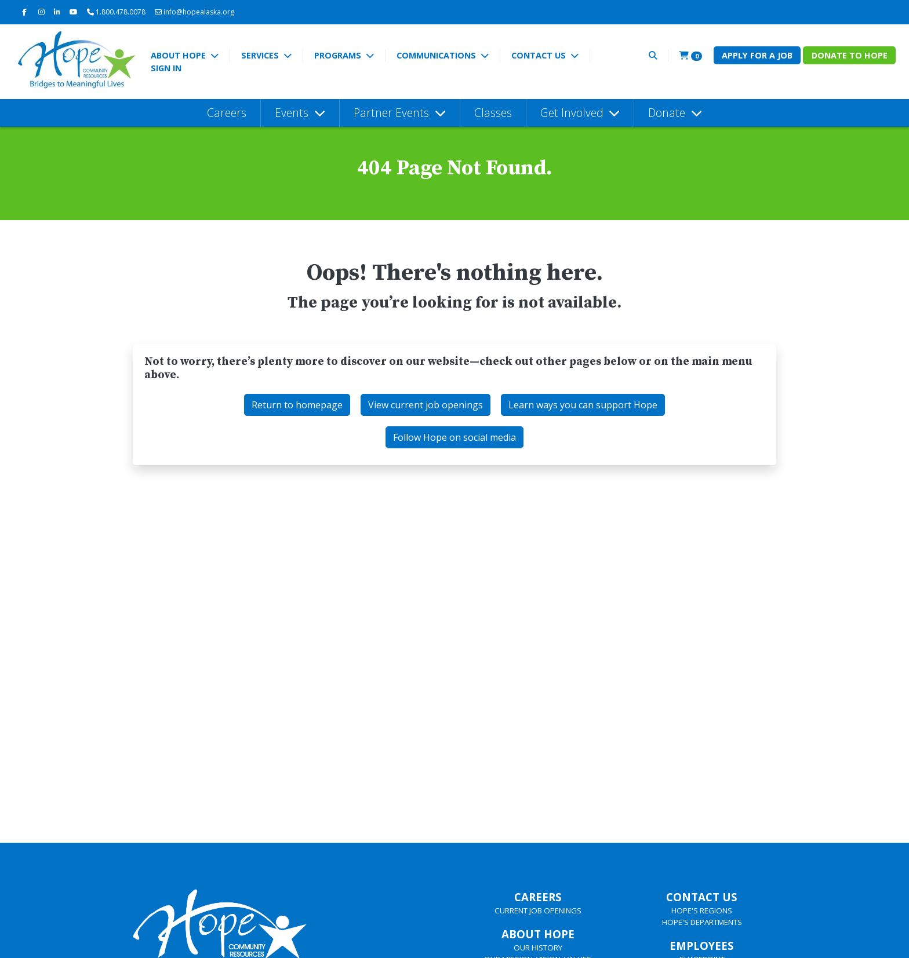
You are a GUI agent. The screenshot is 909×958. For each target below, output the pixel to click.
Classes (493, 112)
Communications (437, 55)
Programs (338, 55)
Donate (668, 112)
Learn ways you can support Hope (582, 404)
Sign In (166, 68)
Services (261, 55)
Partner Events (393, 112)
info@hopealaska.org (194, 12)
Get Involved (573, 112)
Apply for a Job (757, 55)
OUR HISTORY (538, 947)
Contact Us (539, 55)
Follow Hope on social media (454, 437)
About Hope (179, 55)
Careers (226, 112)
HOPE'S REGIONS (701, 910)
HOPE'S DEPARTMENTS (702, 922)
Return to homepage (297, 404)
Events (293, 112)
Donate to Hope (850, 55)
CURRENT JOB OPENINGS (538, 910)
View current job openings (425, 404)
